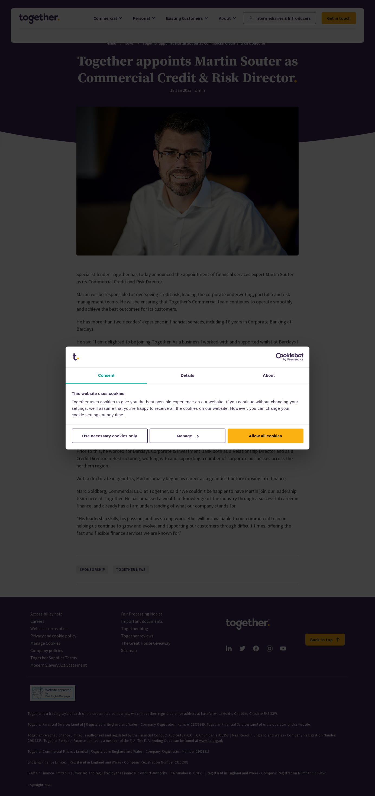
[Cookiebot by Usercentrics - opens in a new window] (279, 357)
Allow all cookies (265, 435)
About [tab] (269, 375)
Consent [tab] (106, 375)
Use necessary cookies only (109, 435)
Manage (188, 435)
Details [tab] (187, 375)
